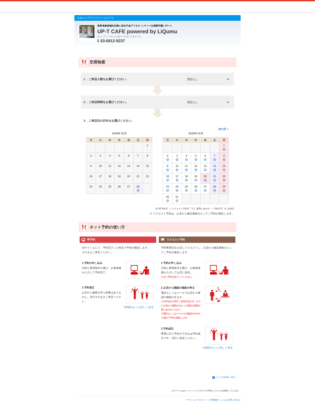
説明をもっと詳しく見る (139, 307)
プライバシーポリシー (196, 400)
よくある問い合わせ (231, 400)
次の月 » (223, 129)
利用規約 (214, 400)
